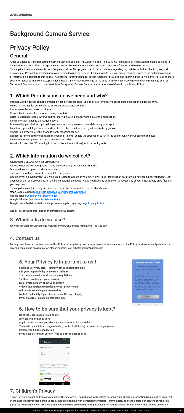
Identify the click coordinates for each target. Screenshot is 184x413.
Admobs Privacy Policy (47, 199)
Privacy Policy (29, 47)
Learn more (143, 410)
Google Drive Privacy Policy (41, 195)
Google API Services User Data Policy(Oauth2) (60, 191)
